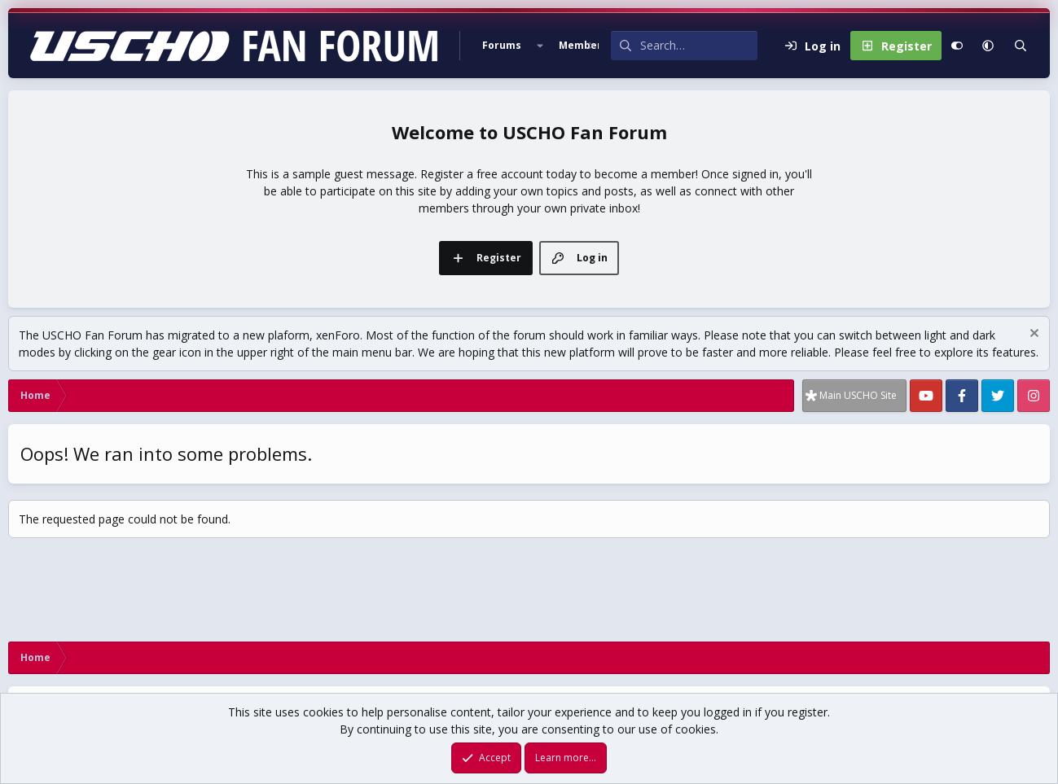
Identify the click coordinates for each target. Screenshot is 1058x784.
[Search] (698, 45)
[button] (540, 45)
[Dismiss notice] (1032, 335)
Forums (501, 45)
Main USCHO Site (858, 395)
